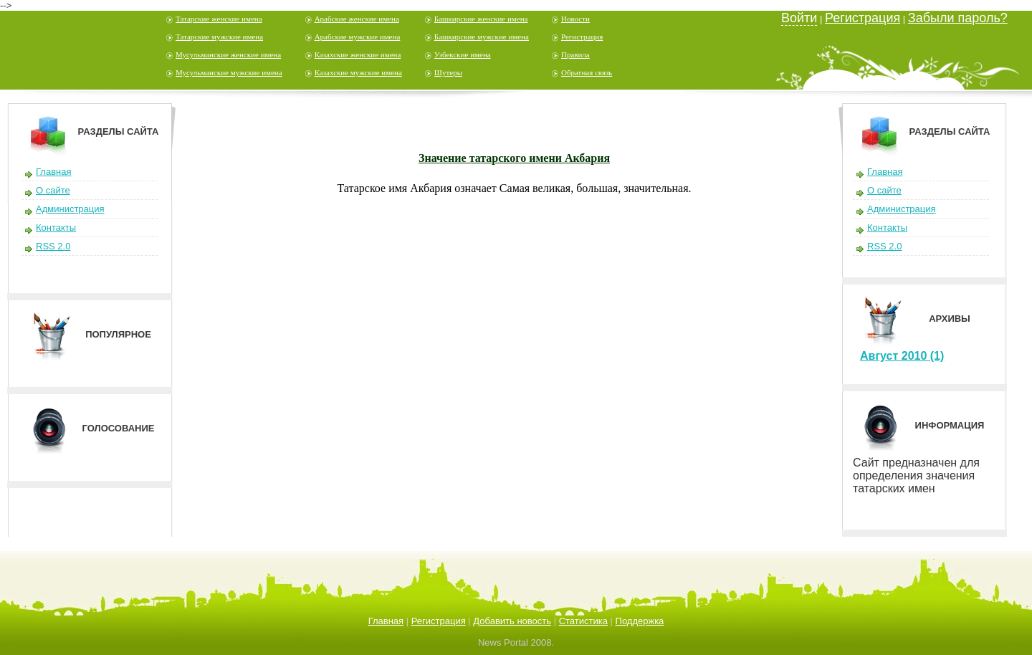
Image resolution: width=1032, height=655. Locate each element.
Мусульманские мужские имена (229, 72)
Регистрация (582, 36)
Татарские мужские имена (219, 36)
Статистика (583, 621)
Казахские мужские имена (358, 72)
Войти (799, 18)
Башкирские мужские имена (481, 36)
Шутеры (448, 72)
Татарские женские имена (219, 18)
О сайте (53, 190)
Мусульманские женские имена (228, 54)
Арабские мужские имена (358, 36)
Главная (53, 171)
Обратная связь (586, 72)
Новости (575, 18)
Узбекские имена (462, 54)
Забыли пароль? (958, 18)
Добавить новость (512, 621)
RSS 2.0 (53, 246)
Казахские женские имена (358, 54)
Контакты (56, 227)
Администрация (70, 209)
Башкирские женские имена (481, 18)
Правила (575, 54)
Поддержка (640, 621)
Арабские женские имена (357, 18)
